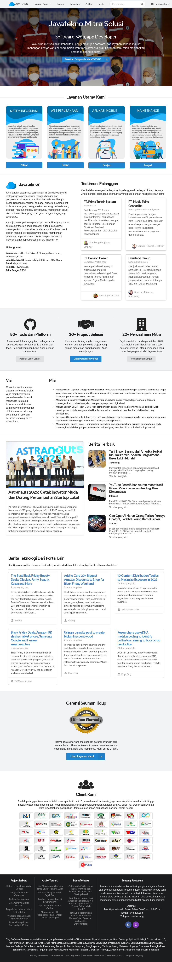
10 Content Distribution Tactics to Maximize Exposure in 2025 (137, 578)
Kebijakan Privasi (115, 955)
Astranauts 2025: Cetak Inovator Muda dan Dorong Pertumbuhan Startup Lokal (43, 495)
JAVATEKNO (18, 4)
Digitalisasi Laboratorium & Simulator (19, 911)
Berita (101, 4)
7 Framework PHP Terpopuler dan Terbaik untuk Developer (50, 915)
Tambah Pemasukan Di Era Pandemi (50, 900)
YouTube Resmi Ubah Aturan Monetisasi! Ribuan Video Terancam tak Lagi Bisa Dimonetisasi (136, 488)
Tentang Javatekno (38, 955)
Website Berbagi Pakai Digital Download (19, 917)
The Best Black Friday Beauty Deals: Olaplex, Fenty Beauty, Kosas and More (30, 579)
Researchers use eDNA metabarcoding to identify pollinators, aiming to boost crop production (138, 638)
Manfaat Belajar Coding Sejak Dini (50, 894)
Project (61, 4)
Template (75, 4)
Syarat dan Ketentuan (93, 955)
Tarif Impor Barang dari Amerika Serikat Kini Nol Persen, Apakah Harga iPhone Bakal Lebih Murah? (135, 455)
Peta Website (56, 955)
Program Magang (134, 955)
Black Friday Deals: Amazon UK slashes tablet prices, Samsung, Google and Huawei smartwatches (31, 638)
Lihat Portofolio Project (86, 358)
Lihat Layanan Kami (87, 756)
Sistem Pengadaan (19, 899)
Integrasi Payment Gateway (18, 894)
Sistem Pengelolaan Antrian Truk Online (19, 924)
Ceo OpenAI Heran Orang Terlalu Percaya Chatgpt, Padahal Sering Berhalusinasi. (137, 517)
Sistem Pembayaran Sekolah (19, 904)
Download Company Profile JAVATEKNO (87, 59)
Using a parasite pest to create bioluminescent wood (84, 634)
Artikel (88, 4)
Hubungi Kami (73, 955)
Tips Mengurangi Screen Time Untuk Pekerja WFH (50, 887)
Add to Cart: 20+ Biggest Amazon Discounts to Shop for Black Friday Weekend (84, 579)
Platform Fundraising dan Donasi (19, 887)
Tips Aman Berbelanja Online (50, 907)
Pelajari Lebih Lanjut (29, 358)
